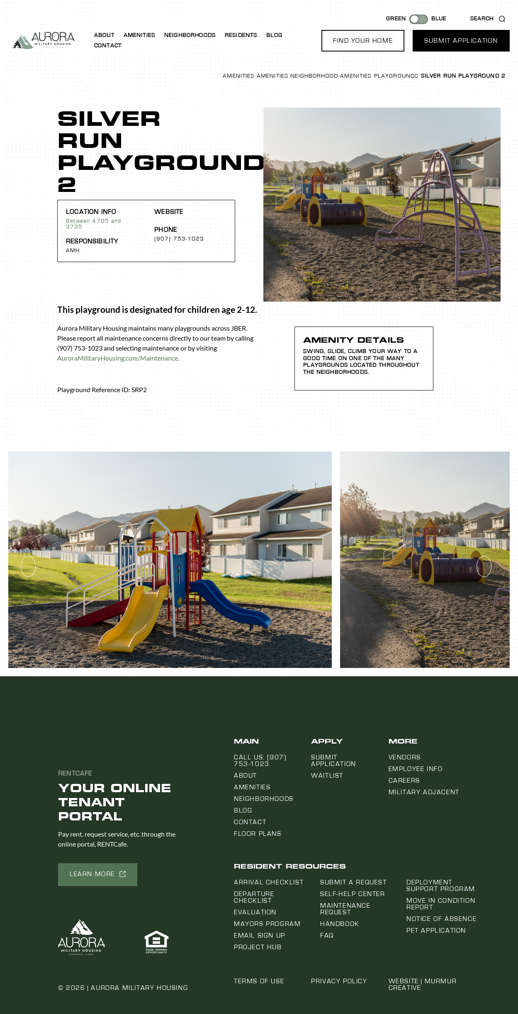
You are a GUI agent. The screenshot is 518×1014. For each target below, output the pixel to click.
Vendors (405, 757)
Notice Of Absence (441, 919)
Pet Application (436, 930)
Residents (241, 35)
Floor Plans (258, 833)
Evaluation (255, 912)
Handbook (340, 924)
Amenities (139, 35)
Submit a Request (353, 882)
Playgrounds (396, 76)
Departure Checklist (254, 897)
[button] (362, 41)
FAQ (327, 935)
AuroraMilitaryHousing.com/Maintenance (117, 358)
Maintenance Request (345, 909)
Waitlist (327, 775)
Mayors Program (267, 924)
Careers (404, 780)
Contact (108, 46)
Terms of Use (259, 981)
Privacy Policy (339, 981)
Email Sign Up (259, 935)
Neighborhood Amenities (331, 76)
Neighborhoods (190, 35)
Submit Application (333, 760)
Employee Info (416, 769)
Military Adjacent (424, 792)
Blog (274, 35)
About (104, 35)
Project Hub (258, 947)
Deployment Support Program (440, 885)
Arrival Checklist (269, 882)
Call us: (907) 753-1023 (260, 760)
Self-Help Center (352, 894)
